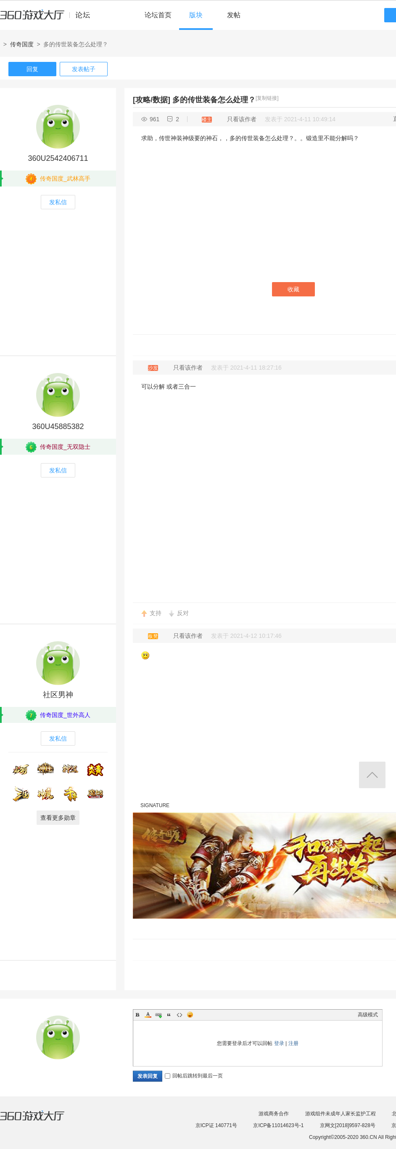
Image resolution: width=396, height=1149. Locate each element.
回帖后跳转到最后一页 (194, 1076)
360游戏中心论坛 (48, 18)
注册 (293, 1043)
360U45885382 (58, 426)
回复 (32, 69)
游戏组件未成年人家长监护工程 (340, 1114)
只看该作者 (241, 119)
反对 (183, 613)
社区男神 (58, 694)
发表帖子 (83, 69)
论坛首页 (158, 15)
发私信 (58, 202)
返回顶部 (372, 775)
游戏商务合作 (274, 1114)
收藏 (293, 289)
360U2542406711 (58, 158)
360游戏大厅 (41, 1120)
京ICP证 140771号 (216, 1125)
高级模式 (368, 1015)
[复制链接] (267, 98)
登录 (279, 1043)
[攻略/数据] (151, 100)
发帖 (233, 15)
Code (179, 1014)
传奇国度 (22, 44)
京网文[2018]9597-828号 (347, 1125)
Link (158, 1014)
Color (148, 1014)
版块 (196, 15)
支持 (155, 613)
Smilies (190, 1014)
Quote (169, 1014)
